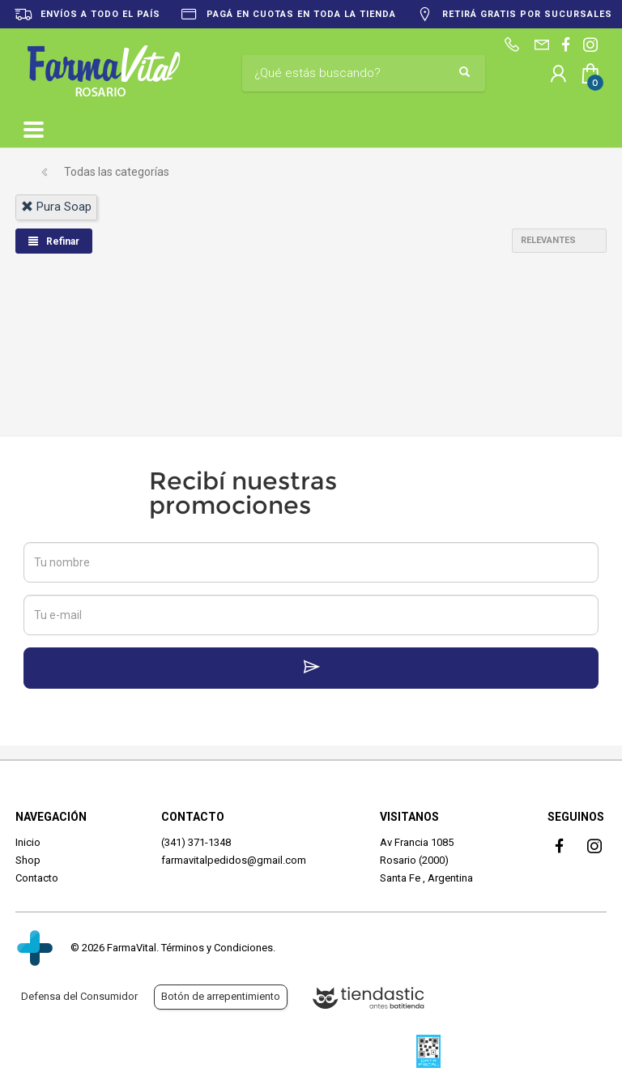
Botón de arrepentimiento (220, 996)
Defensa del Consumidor (79, 996)
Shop (27, 860)
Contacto (36, 878)
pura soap (56, 206)
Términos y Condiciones (217, 948)
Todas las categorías (116, 171)
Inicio (27, 842)
